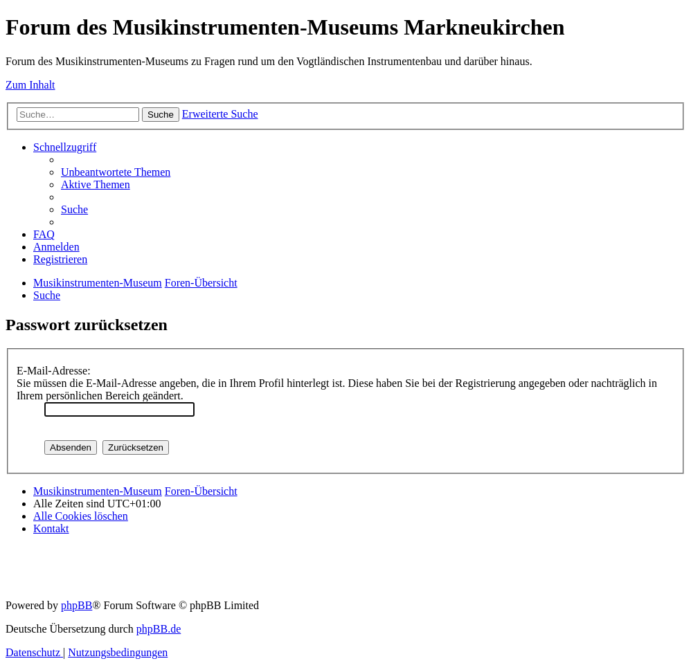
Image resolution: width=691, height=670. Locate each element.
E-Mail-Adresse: (54, 371)
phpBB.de (158, 629)
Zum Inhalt (30, 85)
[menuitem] (115, 172)
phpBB (76, 605)
